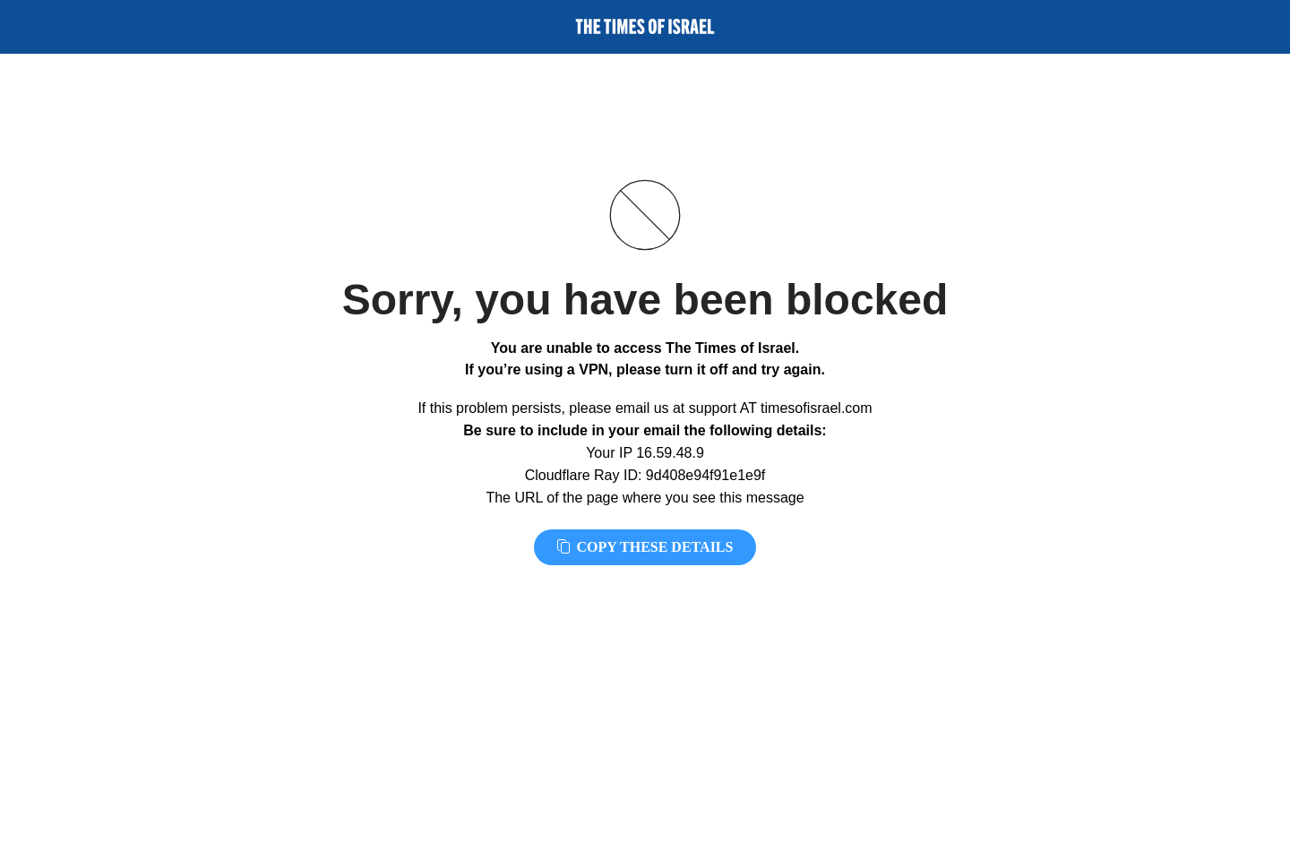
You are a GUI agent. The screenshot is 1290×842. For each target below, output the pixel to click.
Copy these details (645, 546)
